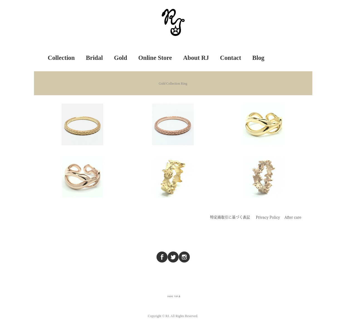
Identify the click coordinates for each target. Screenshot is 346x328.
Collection (61, 57)
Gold (120, 57)
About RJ (196, 57)
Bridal (94, 57)
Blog (258, 57)
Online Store (155, 57)
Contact (230, 57)
